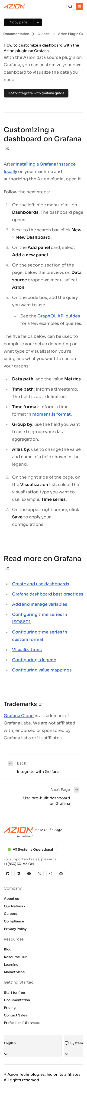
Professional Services (22, 1023)
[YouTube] (29, 873)
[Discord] (61, 873)
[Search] (70, 6)
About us (11, 899)
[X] (40, 873)
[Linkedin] (18, 873)
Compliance (14, 921)
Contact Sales (15, 1015)
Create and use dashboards (40, 583)
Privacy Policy (15, 929)
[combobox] (32, 1043)
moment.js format (51, 414)
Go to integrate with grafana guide (36, 93)
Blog (8, 949)
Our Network (14, 906)
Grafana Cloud (19, 715)
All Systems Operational (30, 849)
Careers (10, 914)
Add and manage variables (39, 604)
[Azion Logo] (14, 6)
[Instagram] (50, 873)
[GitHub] (8, 873)
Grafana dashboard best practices (47, 594)
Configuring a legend (34, 659)
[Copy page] (18, 22)
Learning (11, 964)
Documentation (17, 1000)
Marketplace (14, 972)
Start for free (14, 993)
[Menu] (79, 6)
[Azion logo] (43, 832)
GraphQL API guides (58, 316)
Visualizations (27, 649)
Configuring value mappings (42, 670)
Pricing (10, 1008)
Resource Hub (16, 957)
